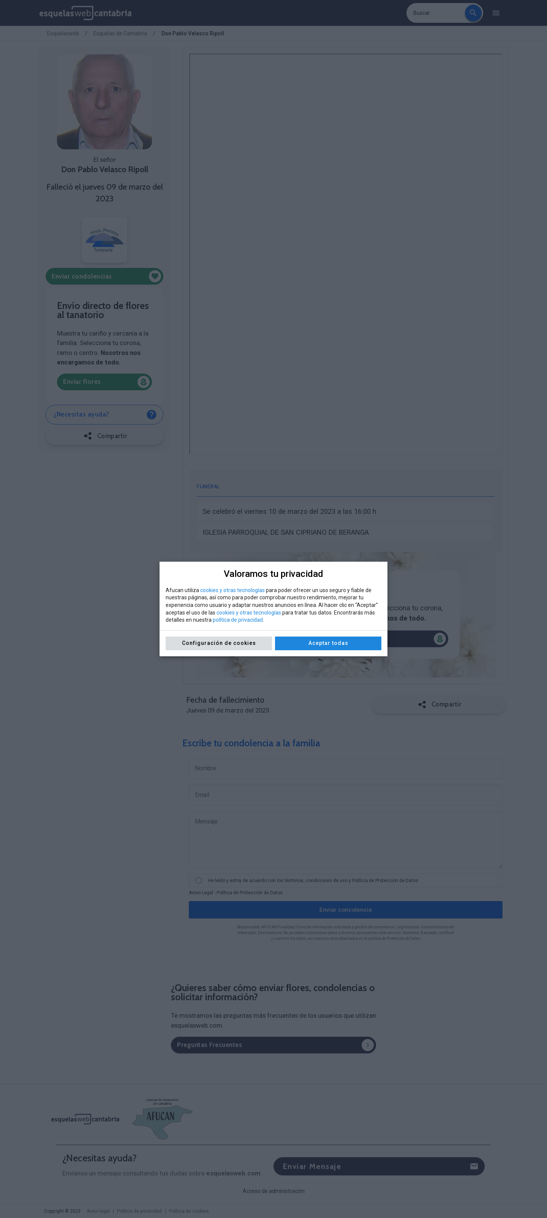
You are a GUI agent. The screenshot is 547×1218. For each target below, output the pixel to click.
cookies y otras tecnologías (232, 590)
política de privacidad (238, 620)
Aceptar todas (328, 643)
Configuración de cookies (219, 643)
